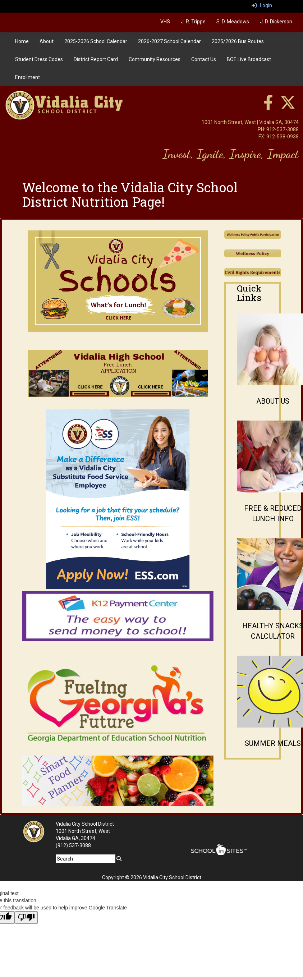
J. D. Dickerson (276, 21)
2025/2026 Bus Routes (238, 41)
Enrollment (27, 77)
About (47, 41)
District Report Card (96, 59)
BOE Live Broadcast (249, 59)
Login (262, 5)
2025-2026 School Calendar (95, 41)
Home (22, 41)
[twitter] (288, 106)
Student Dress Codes (39, 59)
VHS (165, 21)
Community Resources (154, 59)
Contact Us (203, 59)
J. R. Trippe (193, 21)
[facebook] (268, 106)
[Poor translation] (26, 917)
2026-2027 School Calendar (169, 41)
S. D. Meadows (232, 21)
